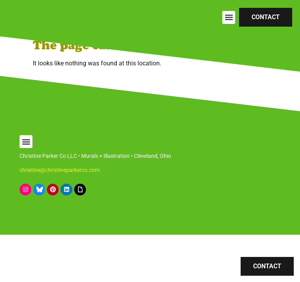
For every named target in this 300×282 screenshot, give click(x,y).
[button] (228, 17)
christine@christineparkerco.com (60, 170)
